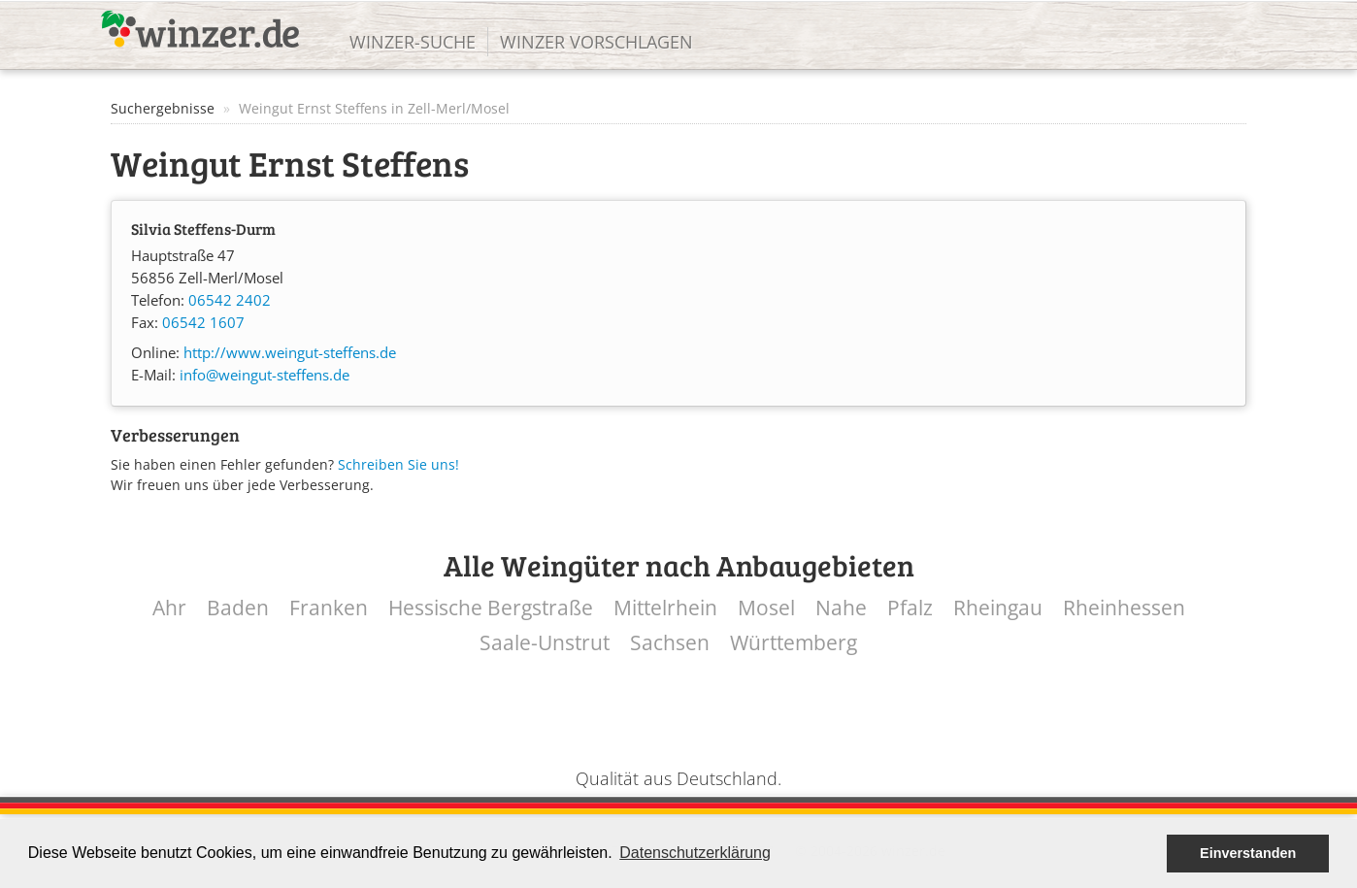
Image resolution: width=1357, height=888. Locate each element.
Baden (238, 608)
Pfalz (910, 608)
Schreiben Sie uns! (398, 464)
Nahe (841, 608)
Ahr (169, 608)
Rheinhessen (1124, 608)
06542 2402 (229, 300)
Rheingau (998, 608)
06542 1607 (203, 322)
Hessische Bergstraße (490, 608)
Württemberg (793, 643)
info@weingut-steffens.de (264, 375)
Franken (328, 608)
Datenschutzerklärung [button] (695, 852)
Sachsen (670, 643)
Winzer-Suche (412, 41)
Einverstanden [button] (1248, 853)
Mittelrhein (665, 608)
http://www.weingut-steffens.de (289, 353)
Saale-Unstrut (545, 643)
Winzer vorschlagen (596, 41)
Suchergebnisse (163, 108)
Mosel (766, 608)
